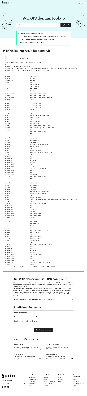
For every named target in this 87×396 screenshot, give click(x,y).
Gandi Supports (33, 379)
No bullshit (32, 381)
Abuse (75, 379)
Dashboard (80, 3)
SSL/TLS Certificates (49, 381)
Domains (46, 377)
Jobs (30, 385)
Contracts (76, 381)
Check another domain (43, 330)
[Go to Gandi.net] (7, 2)
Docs (59, 381)
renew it (29, 39)
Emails (45, 379)
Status (60, 377)
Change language (7, 380)
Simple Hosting (48, 383)
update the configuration (59, 36)
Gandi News (32, 383)
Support (60, 379)
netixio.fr (22, 33)
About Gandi (32, 377)
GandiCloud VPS (48, 385)
